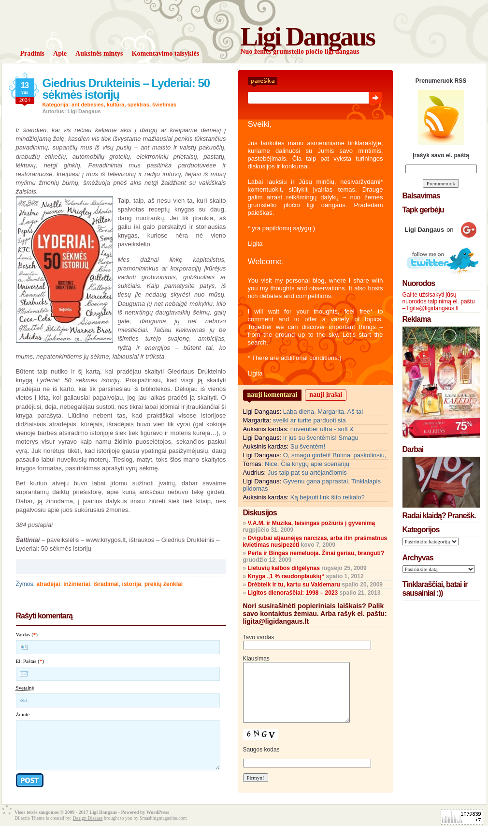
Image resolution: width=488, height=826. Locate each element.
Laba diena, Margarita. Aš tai (323, 411)
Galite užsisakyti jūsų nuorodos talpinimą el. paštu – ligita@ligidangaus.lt (438, 301)
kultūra (116, 104)
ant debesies (88, 104)
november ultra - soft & (322, 429)
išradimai (106, 584)
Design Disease (88, 818)
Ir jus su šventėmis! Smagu (321, 437)
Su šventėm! (307, 446)
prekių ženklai (163, 584)
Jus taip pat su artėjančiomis (307, 472)
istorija (131, 584)
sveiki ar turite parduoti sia (309, 420)
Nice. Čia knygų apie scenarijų (307, 463)
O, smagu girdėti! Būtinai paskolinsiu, (335, 455)
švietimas (164, 104)
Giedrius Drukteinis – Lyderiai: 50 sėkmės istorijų (126, 88)
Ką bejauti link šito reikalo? (327, 497)
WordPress (157, 812)
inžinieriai (76, 584)
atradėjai (48, 584)
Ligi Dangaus (307, 36)
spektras (138, 104)
